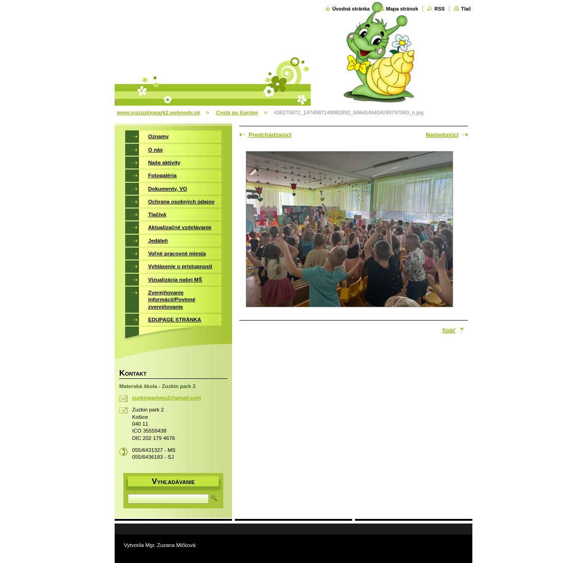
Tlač (466, 8)
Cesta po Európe (237, 112)
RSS (439, 8)
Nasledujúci (442, 134)
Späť (449, 330)
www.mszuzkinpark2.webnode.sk (158, 112)
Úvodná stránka (351, 8)
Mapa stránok (402, 8)
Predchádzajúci (270, 134)
